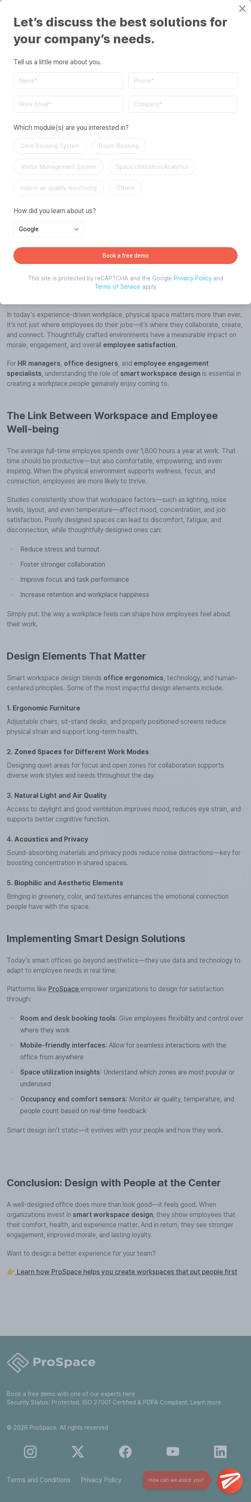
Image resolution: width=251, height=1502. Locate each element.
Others (125, 188)
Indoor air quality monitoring (59, 188)
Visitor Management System (58, 167)
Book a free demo (126, 255)
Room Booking (119, 146)
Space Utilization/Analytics (152, 167)
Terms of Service (117, 286)
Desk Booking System (50, 146)
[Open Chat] (230, 1481)
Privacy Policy (192, 278)
